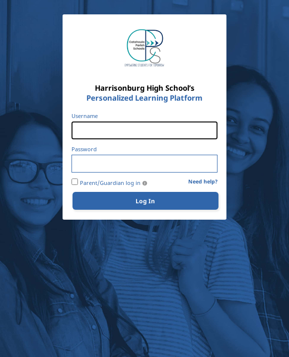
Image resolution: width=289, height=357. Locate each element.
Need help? (202, 181)
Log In (145, 201)
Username (85, 116)
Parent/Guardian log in (110, 183)
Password (84, 149)
